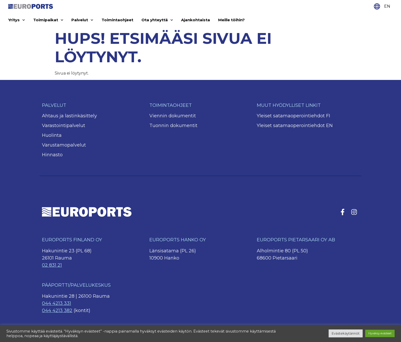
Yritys (16, 20)
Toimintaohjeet (117, 19)
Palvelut (82, 20)
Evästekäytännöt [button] (346, 333)
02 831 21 (52, 265)
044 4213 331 (56, 303)
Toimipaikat (48, 20)
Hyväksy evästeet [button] (380, 333)
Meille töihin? (231, 19)
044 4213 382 (57, 310)
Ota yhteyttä (157, 20)
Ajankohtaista (195, 19)
